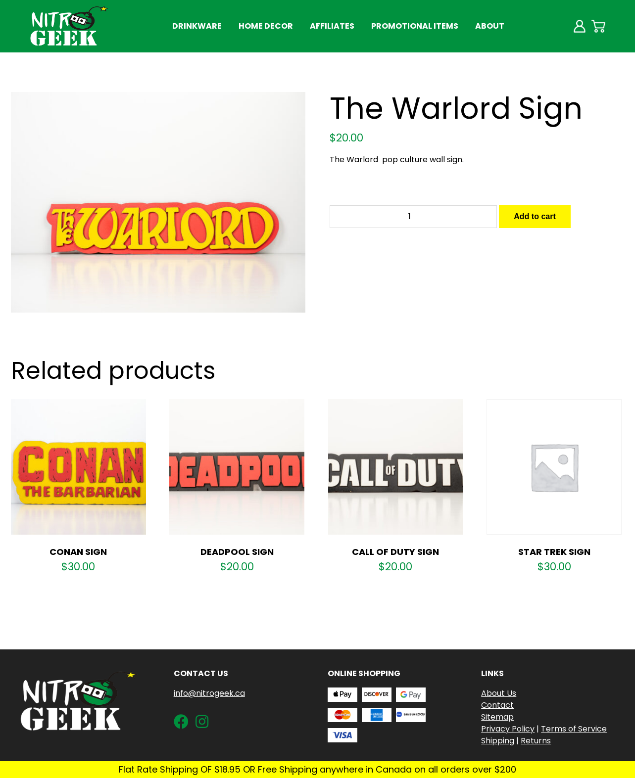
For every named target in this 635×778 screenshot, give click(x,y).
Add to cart (534, 216)
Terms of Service (574, 728)
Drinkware (197, 26)
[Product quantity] (413, 216)
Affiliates (332, 26)
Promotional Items (414, 26)
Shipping (497, 740)
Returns (536, 740)
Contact (497, 705)
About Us (498, 693)
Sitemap (497, 717)
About (489, 26)
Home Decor (266, 26)
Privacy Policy (508, 728)
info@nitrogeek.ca (209, 693)
